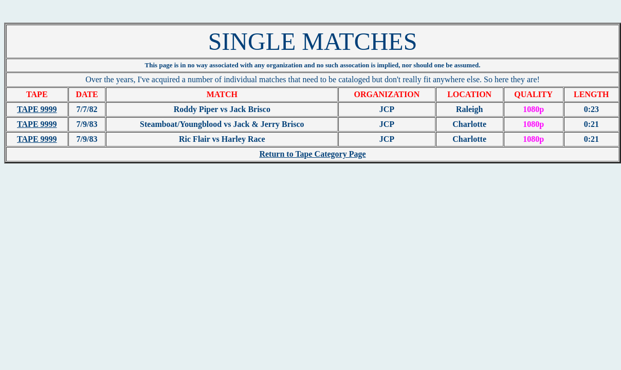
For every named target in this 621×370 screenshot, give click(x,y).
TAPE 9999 (37, 109)
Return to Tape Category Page (312, 154)
